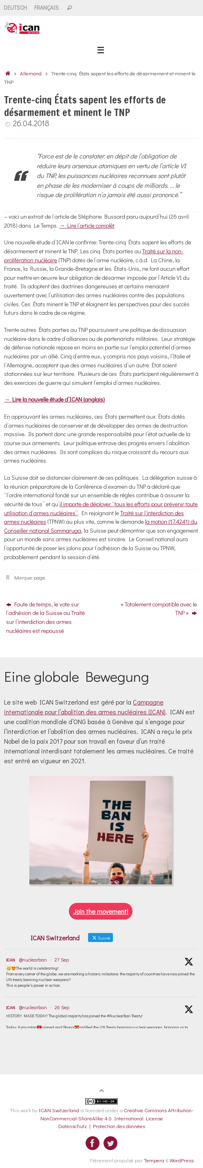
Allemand (31, 73)
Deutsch (15, 7)
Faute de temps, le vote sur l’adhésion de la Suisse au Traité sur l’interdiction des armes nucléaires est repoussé (45, 617)
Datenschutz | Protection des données (101, 1125)
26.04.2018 (31, 123)
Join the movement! (100, 911)
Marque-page (29, 577)
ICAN (10, 960)
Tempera (154, 1160)
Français (46, 7)
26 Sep (62, 1007)
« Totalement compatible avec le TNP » (159, 608)
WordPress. (182, 1160)
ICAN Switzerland (59, 1110)
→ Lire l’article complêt (87, 225)
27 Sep (62, 959)
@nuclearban (33, 959)
